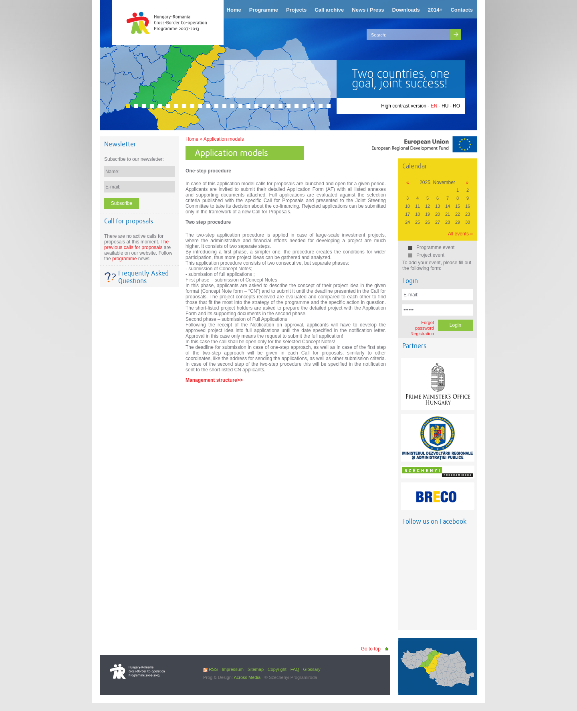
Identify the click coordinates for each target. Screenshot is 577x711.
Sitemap (256, 669)
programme (124, 258)
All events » (460, 234)
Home (192, 139)
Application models (224, 139)
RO (456, 106)
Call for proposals (128, 221)
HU (445, 106)
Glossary (311, 669)
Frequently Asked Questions (143, 277)
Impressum (232, 669)
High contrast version (403, 106)
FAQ (295, 669)
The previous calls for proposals (136, 244)
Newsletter (120, 144)
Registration (422, 333)
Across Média (247, 677)
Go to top (371, 649)
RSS (210, 669)
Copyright (277, 669)
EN (434, 106)
